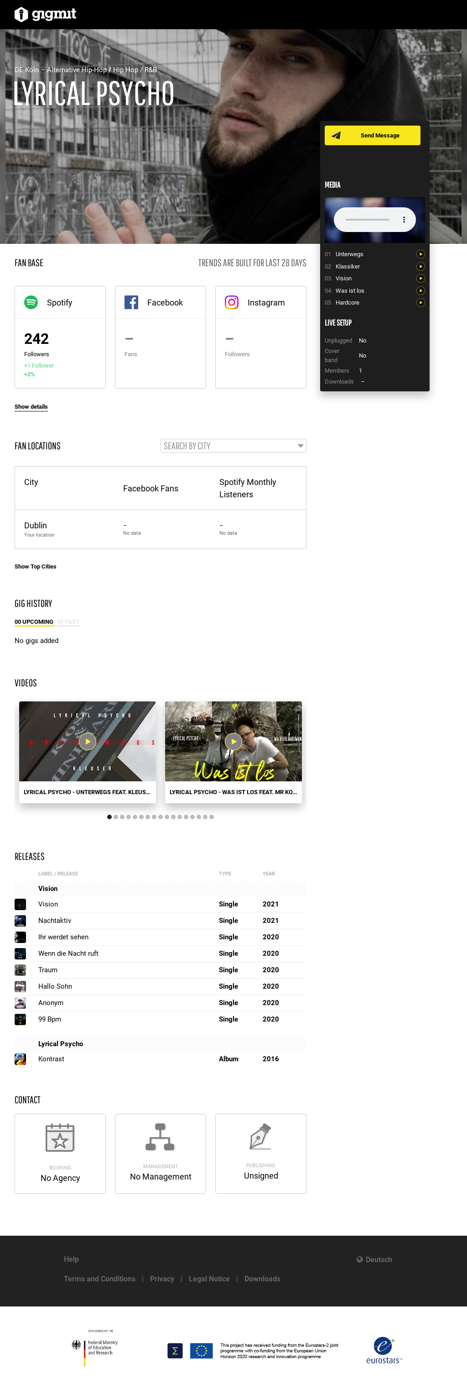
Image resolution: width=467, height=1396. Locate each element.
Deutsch (379, 1259)
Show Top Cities (36, 567)
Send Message (380, 135)
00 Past (68, 622)
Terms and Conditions (99, 1279)
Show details (31, 406)
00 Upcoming (35, 622)
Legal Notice (209, 1279)
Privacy (162, 1279)
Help (71, 1259)
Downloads (262, 1279)
